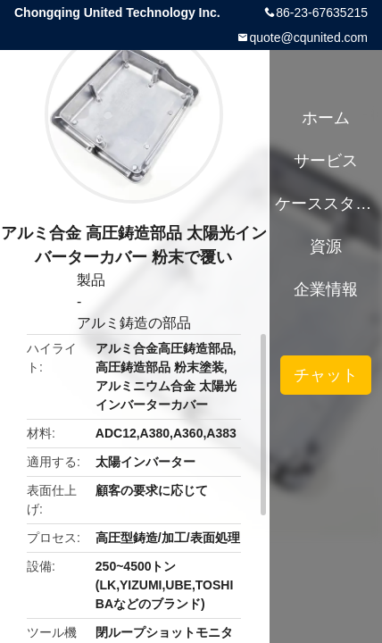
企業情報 (326, 289)
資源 (326, 246)
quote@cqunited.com (308, 37)
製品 (91, 280)
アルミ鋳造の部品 (134, 322)
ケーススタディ (325, 204)
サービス (326, 161)
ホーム (326, 118)
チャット (326, 375)
